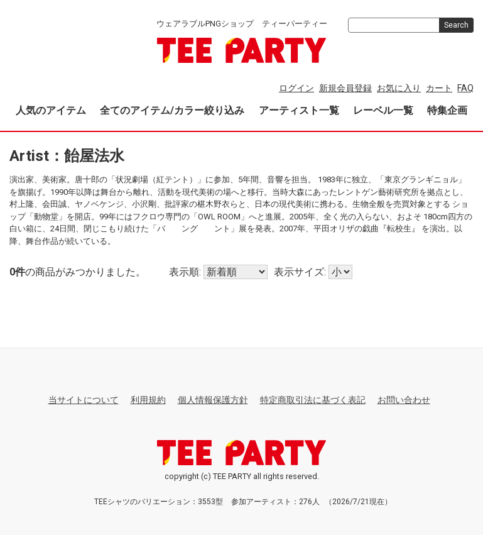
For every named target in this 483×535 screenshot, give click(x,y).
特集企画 (447, 110)
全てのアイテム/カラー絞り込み (172, 110)
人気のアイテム (51, 110)
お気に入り (399, 88)
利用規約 (148, 400)
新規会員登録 (345, 88)
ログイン (296, 88)
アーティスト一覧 (299, 110)
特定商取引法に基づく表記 (313, 400)
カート (439, 88)
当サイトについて (83, 400)
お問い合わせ (403, 400)
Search (456, 25)
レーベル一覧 (383, 110)
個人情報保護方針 (213, 400)
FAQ (465, 88)
